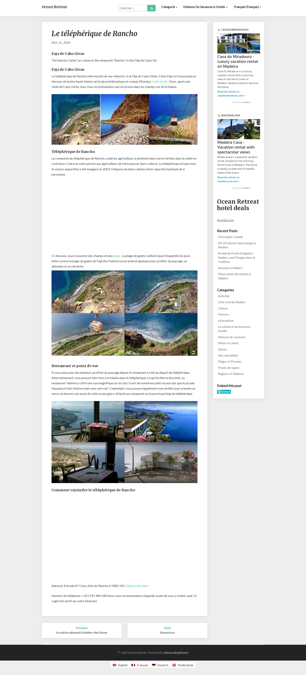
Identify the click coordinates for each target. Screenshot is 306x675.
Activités (224, 296)
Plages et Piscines (230, 361)
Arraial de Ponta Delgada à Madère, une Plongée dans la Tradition (236, 257)
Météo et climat (228, 343)
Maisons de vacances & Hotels (205, 7)
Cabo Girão (159, 81)
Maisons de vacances (231, 337)
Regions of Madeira (231, 373)
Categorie (169, 7)
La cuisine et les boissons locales (234, 329)
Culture (223, 308)
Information (226, 320)
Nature (222, 349)
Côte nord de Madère (232, 302)
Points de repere (228, 367)
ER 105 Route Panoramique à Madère (237, 245)
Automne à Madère (230, 268)
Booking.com (225, 220)
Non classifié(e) (228, 355)
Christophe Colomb (230, 237)
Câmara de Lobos (137, 586)
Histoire (223, 314)
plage (116, 256)
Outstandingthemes (176, 652)
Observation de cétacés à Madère (234, 276)
